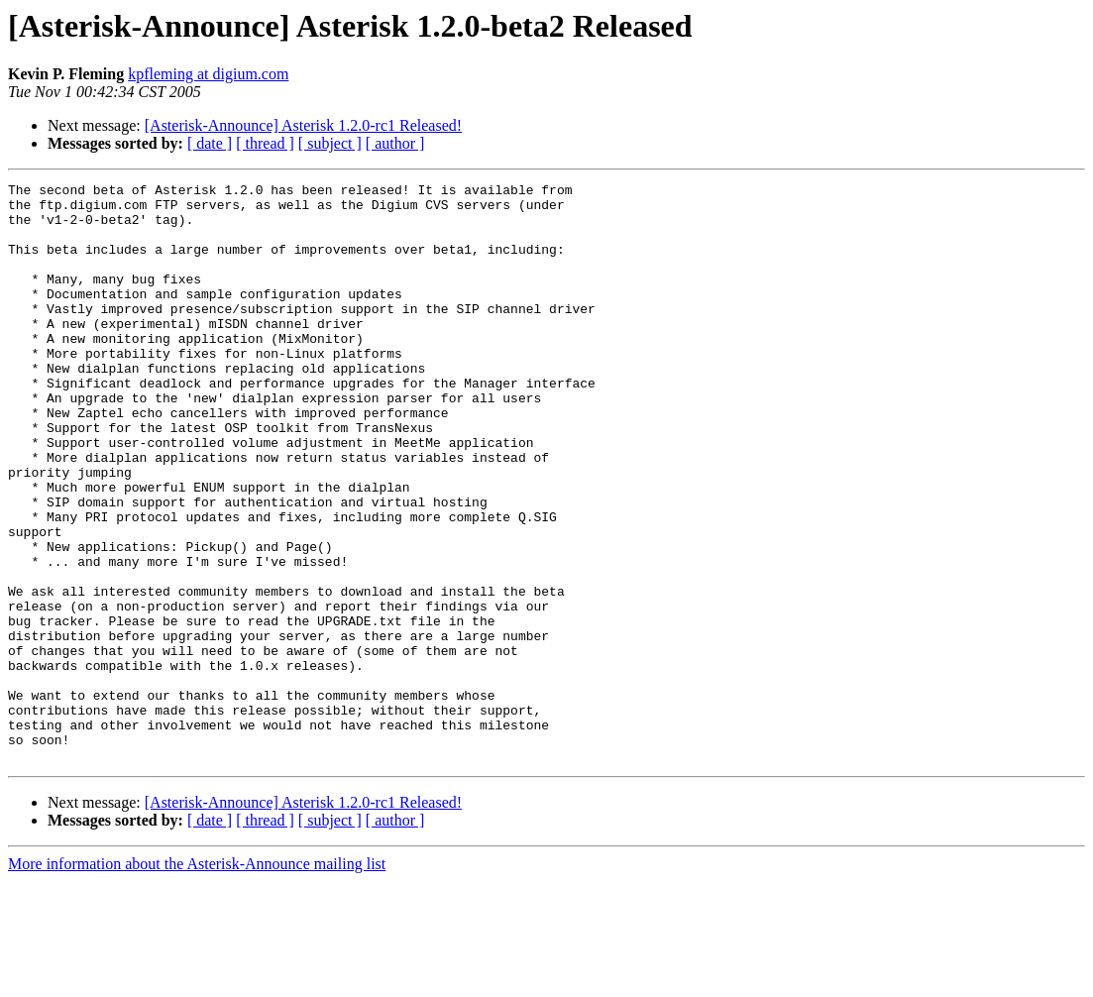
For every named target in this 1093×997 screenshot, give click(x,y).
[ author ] (395, 143)
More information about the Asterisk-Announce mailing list (196, 979)
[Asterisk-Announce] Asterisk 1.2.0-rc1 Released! (303, 125)
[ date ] (209, 143)
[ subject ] (330, 143)
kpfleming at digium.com (208, 73)
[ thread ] (265, 143)
